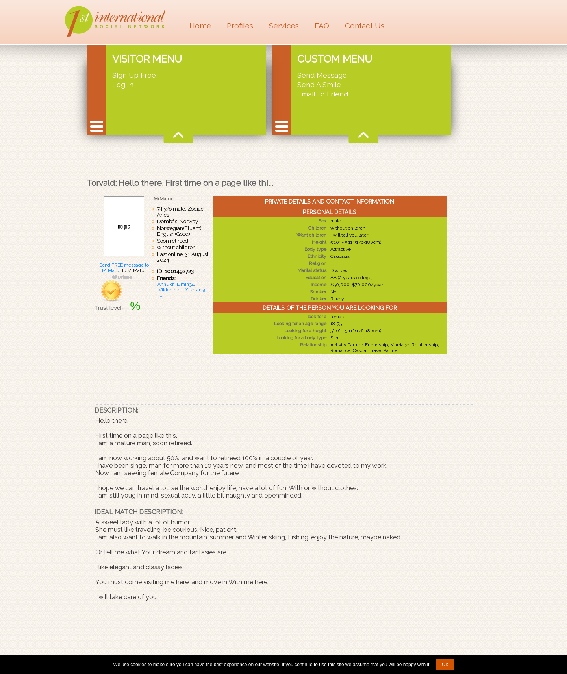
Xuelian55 (195, 290)
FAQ (322, 25)
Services (284, 25)
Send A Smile (319, 84)
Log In (122, 84)
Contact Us (364, 25)
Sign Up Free (134, 75)
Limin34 (185, 284)
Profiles (240, 25)
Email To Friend (322, 94)
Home (200, 25)
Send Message (322, 75)
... (160, 295)
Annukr (165, 284)
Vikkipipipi (170, 290)
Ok (445, 664)
